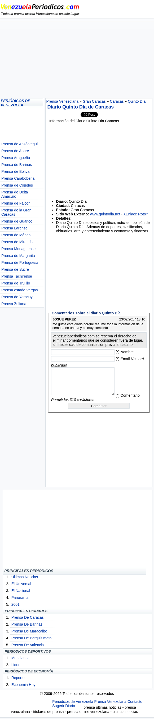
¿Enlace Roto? (136, 214)
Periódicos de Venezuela (72, 701)
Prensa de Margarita (18, 256)
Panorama (20, 597)
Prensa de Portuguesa (19, 262)
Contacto (134, 701)
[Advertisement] (77, 58)
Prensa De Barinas (27, 624)
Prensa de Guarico (16, 221)
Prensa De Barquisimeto (31, 638)
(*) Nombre (125, 352)
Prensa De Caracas (27, 617)
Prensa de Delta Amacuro (14, 194)
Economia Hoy (23, 684)
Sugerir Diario (63, 706)
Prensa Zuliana (13, 304)
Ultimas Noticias (24, 577)
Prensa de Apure (15, 151)
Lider (15, 665)
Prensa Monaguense (18, 249)
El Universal (21, 584)
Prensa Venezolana (110, 701)
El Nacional (20, 591)
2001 (15, 604)
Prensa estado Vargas (19, 290)
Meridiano (19, 658)
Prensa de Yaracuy (17, 297)
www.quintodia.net (105, 214)
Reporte (18, 678)
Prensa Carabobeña (17, 178)
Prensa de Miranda (17, 242)
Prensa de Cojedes (17, 185)
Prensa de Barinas (16, 164)
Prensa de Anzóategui (19, 144)
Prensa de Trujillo (15, 283)
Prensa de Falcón (15, 203)
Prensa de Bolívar (16, 171)
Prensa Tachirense (16, 276)
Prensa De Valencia (27, 645)
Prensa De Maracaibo (29, 631)
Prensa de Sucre (15, 269)
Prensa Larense (14, 228)
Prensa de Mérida (16, 235)
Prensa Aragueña (15, 158)
